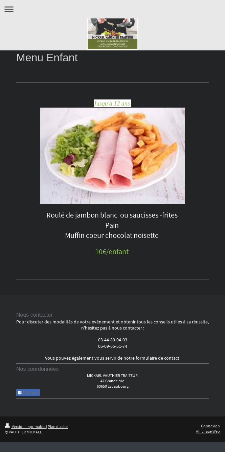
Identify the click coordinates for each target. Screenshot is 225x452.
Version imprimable (25, 426)
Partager (28, 392)
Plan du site (58, 426)
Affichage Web (208, 431)
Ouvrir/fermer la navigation (112, 9)
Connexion (210, 425)
